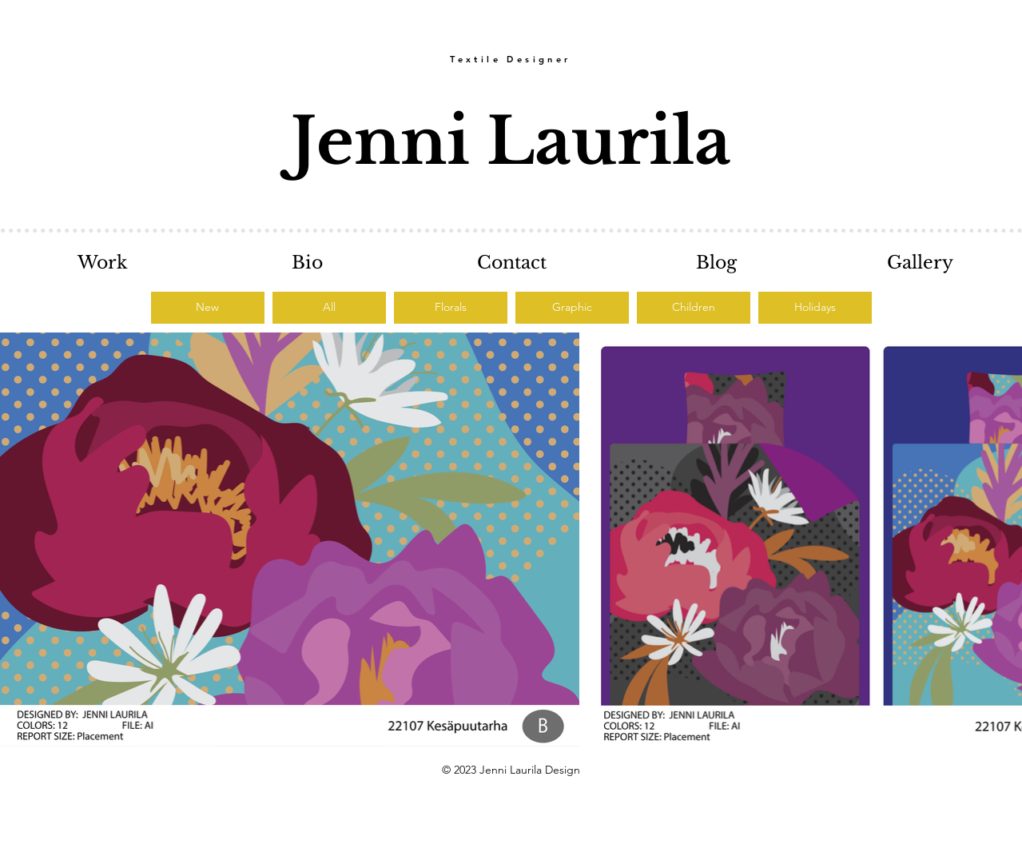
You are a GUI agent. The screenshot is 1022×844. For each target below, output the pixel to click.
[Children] (693, 308)
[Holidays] (815, 308)
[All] (329, 308)
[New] (207, 308)
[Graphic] (572, 308)
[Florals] (450, 308)
